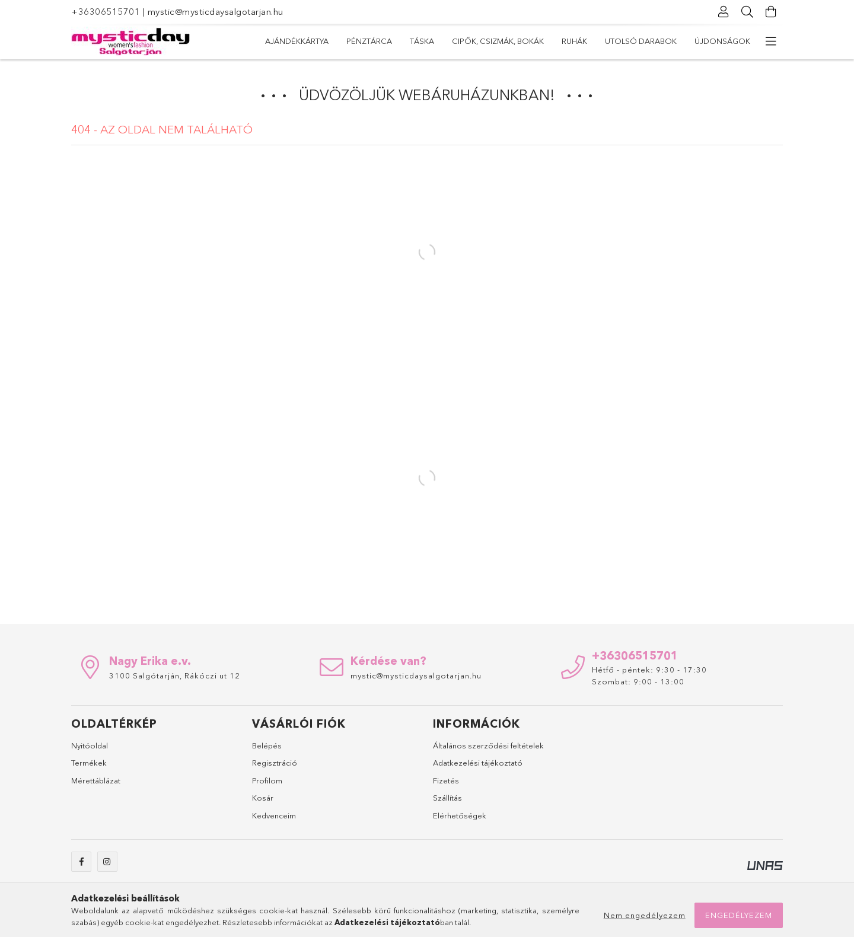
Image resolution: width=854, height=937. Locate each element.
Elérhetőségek (459, 815)
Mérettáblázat (95, 780)
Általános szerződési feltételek (488, 745)
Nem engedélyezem (645, 915)
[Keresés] (747, 12)
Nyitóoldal (89, 745)
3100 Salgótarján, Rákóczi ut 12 (174, 675)
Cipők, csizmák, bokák (517, 41)
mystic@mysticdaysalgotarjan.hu (215, 11)
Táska (593, 41)
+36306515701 (105, 11)
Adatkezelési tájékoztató (477, 762)
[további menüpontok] (771, 41)
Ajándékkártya (718, 41)
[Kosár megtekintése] (771, 12)
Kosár (262, 797)
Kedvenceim (274, 815)
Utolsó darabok (374, 41)
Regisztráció (274, 762)
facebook (81, 862)
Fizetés (446, 780)
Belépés (267, 745)
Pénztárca (646, 41)
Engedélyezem (738, 915)
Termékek (89, 762)
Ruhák (441, 41)
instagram (107, 862)
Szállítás (447, 797)
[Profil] (723, 12)
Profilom (267, 780)
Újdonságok (293, 41)
